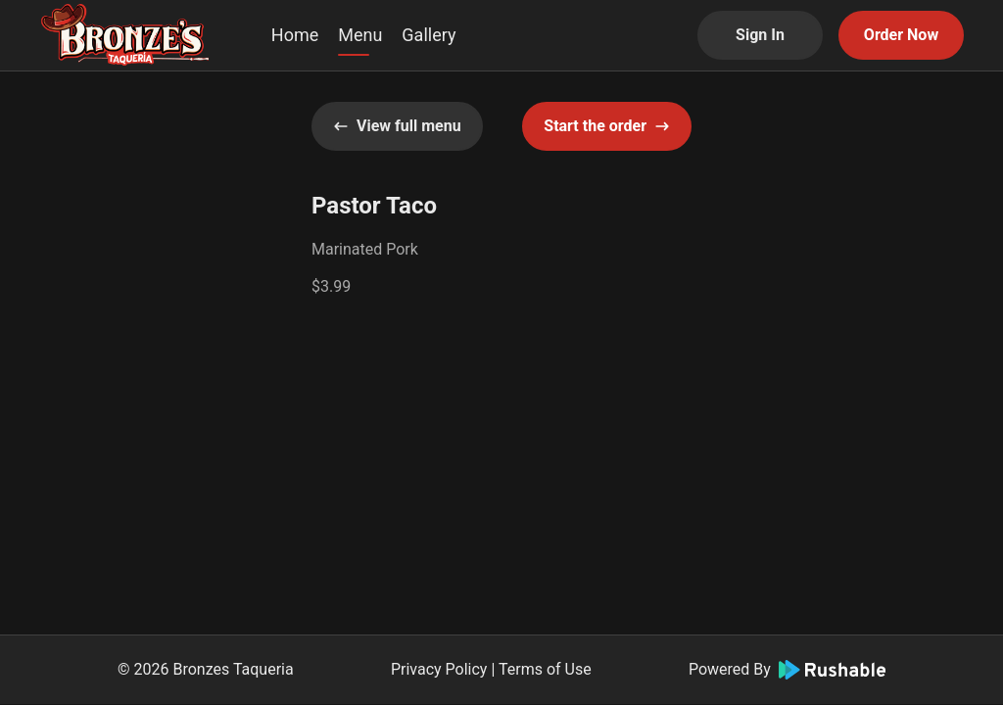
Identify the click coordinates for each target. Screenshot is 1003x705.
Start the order (607, 126)
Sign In (760, 34)
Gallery (428, 34)
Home (294, 34)
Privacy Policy (439, 669)
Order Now (901, 34)
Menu (360, 34)
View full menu (397, 126)
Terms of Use (545, 669)
